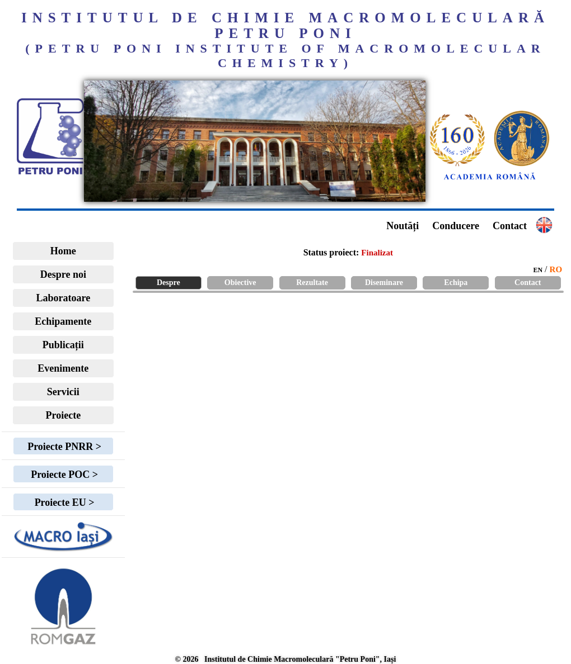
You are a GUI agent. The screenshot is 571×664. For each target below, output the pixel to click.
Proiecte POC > (63, 474)
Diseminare (384, 282)
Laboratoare (63, 297)
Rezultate (312, 282)
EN (537, 270)
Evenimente (63, 368)
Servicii (63, 391)
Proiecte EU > (63, 502)
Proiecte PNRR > (63, 446)
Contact (510, 225)
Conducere (455, 225)
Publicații (63, 344)
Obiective (240, 282)
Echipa (455, 282)
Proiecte (63, 415)
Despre (168, 282)
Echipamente (63, 321)
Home (63, 251)
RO (556, 269)
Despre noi (63, 274)
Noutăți (402, 225)
